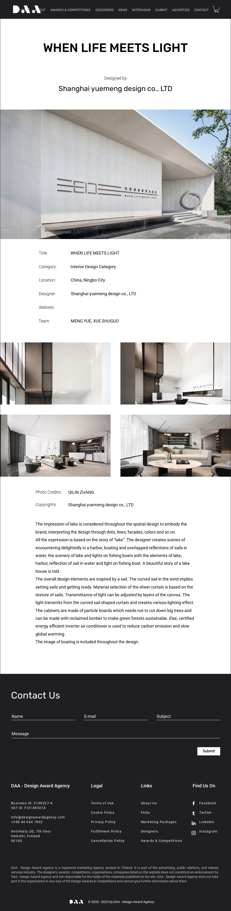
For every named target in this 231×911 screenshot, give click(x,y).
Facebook (207, 803)
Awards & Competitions (161, 841)
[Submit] (208, 751)
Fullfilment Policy (106, 831)
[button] (216, 9)
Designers (149, 831)
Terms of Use (102, 803)
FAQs (145, 812)
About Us (149, 803)
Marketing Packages (159, 822)
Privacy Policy (103, 822)
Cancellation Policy (108, 841)
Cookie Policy (103, 812)
